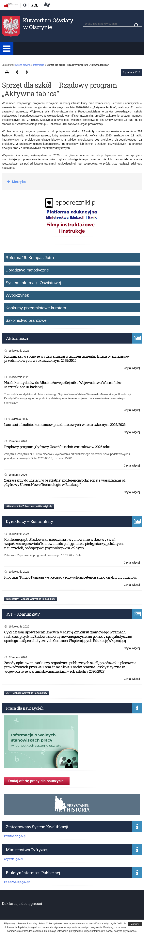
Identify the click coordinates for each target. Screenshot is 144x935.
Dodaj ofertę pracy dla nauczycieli (37, 781)
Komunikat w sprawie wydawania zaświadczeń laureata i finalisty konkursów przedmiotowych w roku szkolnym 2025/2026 (67, 358)
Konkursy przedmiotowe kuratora (36, 308)
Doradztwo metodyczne (27, 270)
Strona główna (22, 65)
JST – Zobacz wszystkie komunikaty (26, 693)
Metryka (18, 182)
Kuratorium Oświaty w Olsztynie (48, 24)
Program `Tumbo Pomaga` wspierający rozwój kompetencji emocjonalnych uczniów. (70, 577)
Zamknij (135, 924)
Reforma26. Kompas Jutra (30, 257)
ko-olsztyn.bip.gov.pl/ (17, 882)
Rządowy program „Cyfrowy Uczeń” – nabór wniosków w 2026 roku (57, 446)
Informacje (38, 65)
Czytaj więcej (132, 368)
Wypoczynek (17, 295)
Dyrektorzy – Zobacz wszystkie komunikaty (30, 599)
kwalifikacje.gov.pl (15, 836)
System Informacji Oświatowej (33, 282)
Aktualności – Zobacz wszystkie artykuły (29, 506)
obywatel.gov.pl (13, 859)
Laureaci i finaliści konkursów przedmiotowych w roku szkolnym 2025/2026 (64, 424)
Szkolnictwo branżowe (26, 320)
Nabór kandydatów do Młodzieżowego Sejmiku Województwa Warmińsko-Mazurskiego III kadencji (63, 384)
